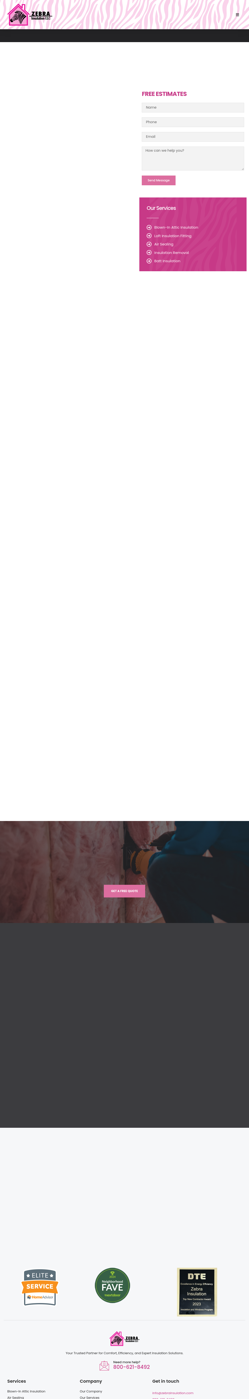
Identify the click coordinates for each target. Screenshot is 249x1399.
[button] (237, 14)
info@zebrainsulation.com (172, 1353)
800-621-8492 (131, 1326)
